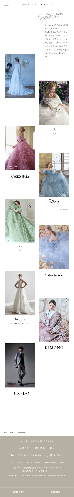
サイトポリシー (33, 462)
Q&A (52, 455)
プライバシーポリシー (54, 462)
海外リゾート (16, 462)
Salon (60, 455)
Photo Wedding (39, 455)
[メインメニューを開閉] (6, 4)
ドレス (6, 432)
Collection (22, 455)
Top (13, 455)
